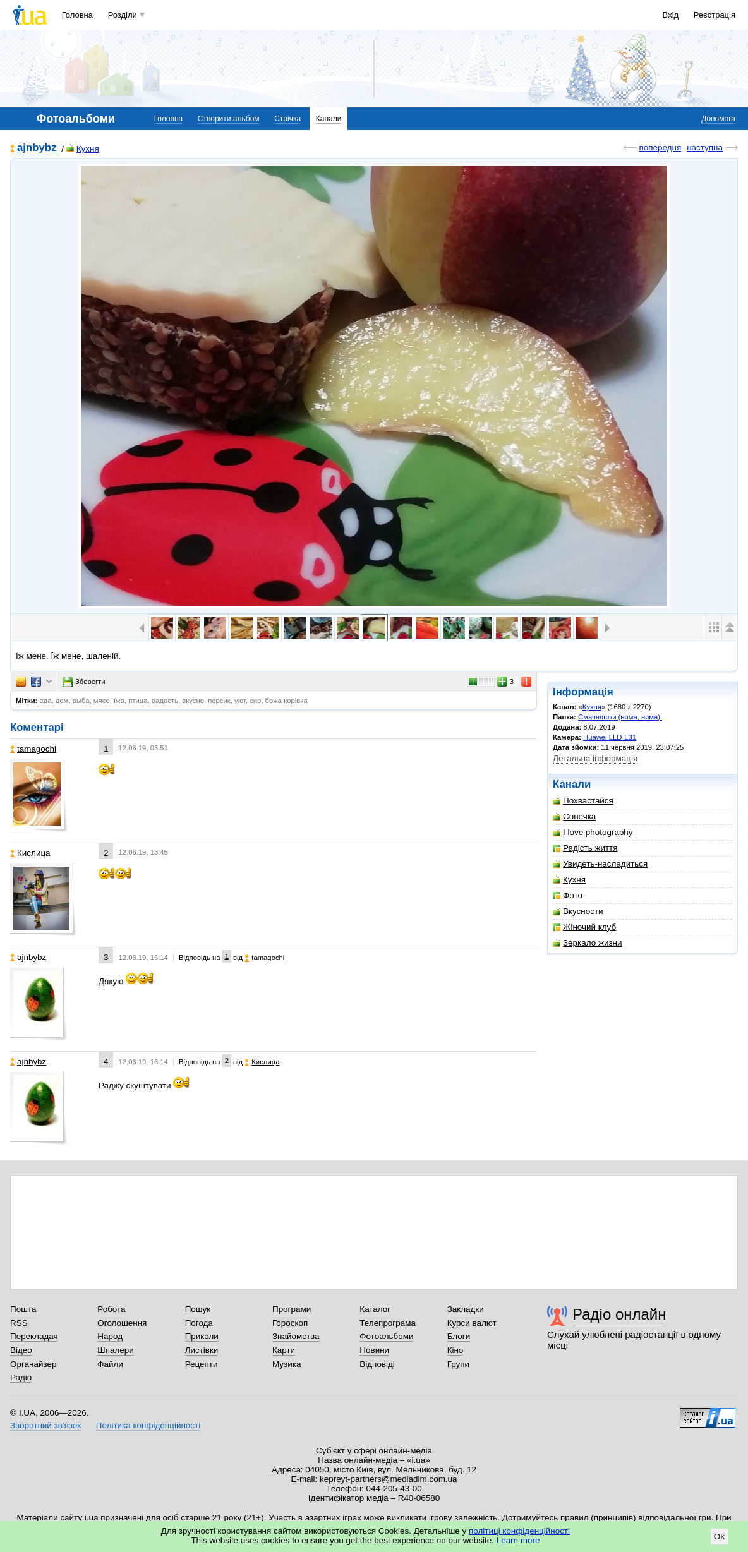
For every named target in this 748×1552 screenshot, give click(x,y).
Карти (283, 1350)
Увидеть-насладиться (600, 864)
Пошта (23, 1309)
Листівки (202, 1350)
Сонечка (574, 816)
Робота (111, 1309)
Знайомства (296, 1336)
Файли (110, 1364)
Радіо (21, 1377)
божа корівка (286, 700)
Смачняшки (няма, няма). (620, 717)
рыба (81, 700)
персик (219, 700)
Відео (21, 1350)
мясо (102, 700)
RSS (19, 1323)
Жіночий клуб (584, 927)
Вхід (671, 15)
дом (62, 700)
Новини (374, 1350)
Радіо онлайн (619, 1314)
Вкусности (578, 911)
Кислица (30, 853)
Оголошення (122, 1323)
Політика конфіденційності (148, 1425)
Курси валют (472, 1323)
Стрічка (287, 118)
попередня (660, 147)
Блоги (459, 1336)
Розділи (122, 15)
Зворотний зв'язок (45, 1425)
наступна (705, 147)
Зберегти (84, 682)
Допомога (718, 118)
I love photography (593, 832)
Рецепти (201, 1364)
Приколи (202, 1336)
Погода (199, 1323)
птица (137, 700)
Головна (77, 15)
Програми (291, 1309)
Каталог (374, 1309)
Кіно (455, 1350)
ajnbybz (37, 148)
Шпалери (115, 1350)
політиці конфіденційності (519, 1531)
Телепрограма (387, 1323)
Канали (329, 118)
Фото (567, 895)
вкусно (193, 700)
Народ (110, 1336)
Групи (458, 1364)
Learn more (518, 1540)
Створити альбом (229, 118)
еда (46, 700)
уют (240, 700)
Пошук (198, 1309)
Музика (286, 1364)
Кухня (82, 148)
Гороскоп (290, 1323)
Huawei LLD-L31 (609, 737)
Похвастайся (583, 800)
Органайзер (33, 1364)
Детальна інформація (595, 758)
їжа (119, 700)
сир (255, 700)
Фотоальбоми (386, 1336)
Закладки (465, 1309)
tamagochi (33, 749)
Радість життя (585, 848)
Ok (719, 1536)
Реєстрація (714, 15)
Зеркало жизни (587, 942)
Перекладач (33, 1336)
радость (165, 700)
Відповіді (377, 1364)
